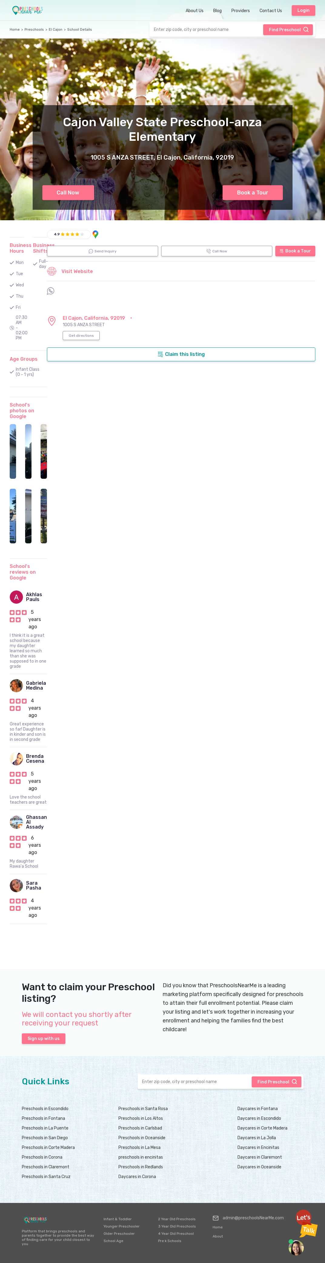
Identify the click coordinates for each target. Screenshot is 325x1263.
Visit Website (70, 271)
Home (15, 29)
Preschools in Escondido (45, 1108)
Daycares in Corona (137, 1176)
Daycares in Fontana (257, 1108)
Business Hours (21, 248)
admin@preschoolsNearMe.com (248, 1218)
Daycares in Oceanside (259, 1167)
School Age (113, 1241)
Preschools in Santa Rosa (143, 1108)
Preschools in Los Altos (140, 1118)
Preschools (34, 29)
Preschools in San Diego (45, 1137)
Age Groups (24, 359)
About (218, 1236)
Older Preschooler (119, 1233)
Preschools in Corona (42, 1157)
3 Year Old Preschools (177, 1226)
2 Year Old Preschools (177, 1219)
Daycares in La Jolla (256, 1137)
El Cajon (55, 29)
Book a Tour (252, 192)
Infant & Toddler (118, 1219)
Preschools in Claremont (45, 1167)
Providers (240, 10)
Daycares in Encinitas (258, 1147)
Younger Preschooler (122, 1226)
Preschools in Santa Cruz (46, 1176)
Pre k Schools (169, 1241)
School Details (79, 29)
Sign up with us (44, 1038)
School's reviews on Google (23, 572)
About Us (195, 10)
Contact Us (271, 10)
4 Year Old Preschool (176, 1233)
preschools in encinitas (140, 1157)
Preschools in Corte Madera (48, 1147)
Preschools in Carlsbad (140, 1128)
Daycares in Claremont (259, 1157)
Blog (217, 10)
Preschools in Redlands (140, 1167)
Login (303, 10)
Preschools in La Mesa (139, 1147)
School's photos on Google (22, 410)
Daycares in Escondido (259, 1118)
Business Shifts (44, 248)
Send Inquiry (103, 251)
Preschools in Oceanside (141, 1137)
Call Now (68, 192)
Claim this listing (181, 354)
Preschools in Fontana (43, 1118)
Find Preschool (289, 29)
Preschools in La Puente (45, 1128)
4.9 (57, 234)
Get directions (81, 335)
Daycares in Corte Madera (262, 1128)
